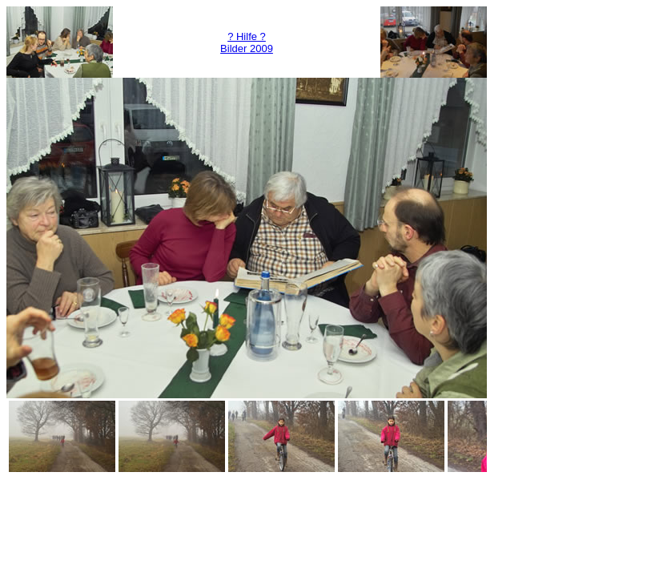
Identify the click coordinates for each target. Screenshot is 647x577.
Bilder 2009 (246, 48)
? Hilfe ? (246, 36)
